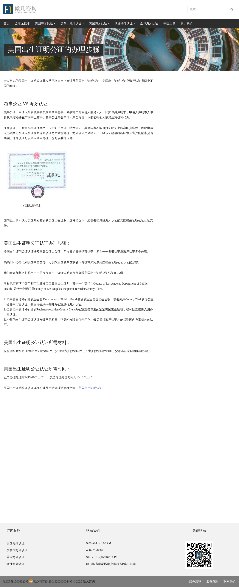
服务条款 (212, 581)
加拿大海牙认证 (17, 550)
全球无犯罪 (22, 23)
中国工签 (169, 23)
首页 (7, 23)
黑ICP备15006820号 (15, 581)
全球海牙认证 (149, 23)
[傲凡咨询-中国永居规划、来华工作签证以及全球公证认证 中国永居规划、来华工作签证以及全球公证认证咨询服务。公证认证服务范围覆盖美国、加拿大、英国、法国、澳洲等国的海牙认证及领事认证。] (19, 9)
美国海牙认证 (15, 543)
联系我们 (229, 581)
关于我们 (187, 23)
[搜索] (207, 9)
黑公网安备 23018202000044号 (50, 581)
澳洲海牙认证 (15, 564)
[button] (54, 23)
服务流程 (195, 581)
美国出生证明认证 (90, 388)
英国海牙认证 (15, 557)
